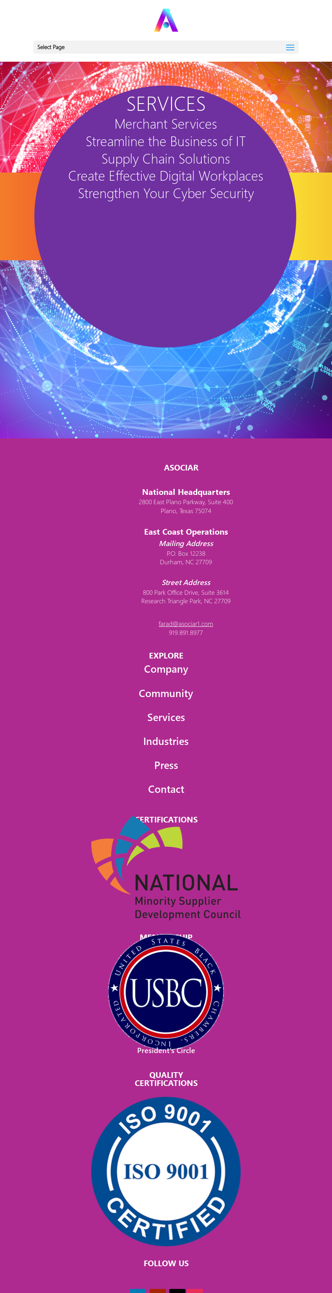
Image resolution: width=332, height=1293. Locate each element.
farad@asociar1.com (186, 623)
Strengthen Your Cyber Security (166, 192)
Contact (166, 788)
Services (166, 717)
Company (166, 668)
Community (166, 693)
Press (166, 765)
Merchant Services (165, 123)
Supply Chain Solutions (165, 158)
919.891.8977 (186, 632)
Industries (166, 741)
